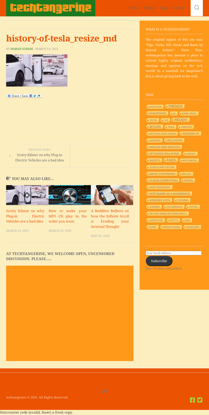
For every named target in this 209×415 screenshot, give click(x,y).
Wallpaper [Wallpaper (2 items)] (174, 140)
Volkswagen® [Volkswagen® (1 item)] (174, 207)
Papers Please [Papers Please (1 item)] (171, 227)
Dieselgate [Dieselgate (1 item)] (193, 227)
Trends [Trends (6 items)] (175, 106)
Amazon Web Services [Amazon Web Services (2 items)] (165, 147)
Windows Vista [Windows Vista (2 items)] (160, 200)
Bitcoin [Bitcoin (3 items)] (155, 126)
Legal (164, 8)
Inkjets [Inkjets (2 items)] (155, 160)
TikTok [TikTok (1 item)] (153, 120)
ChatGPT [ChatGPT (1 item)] (191, 154)
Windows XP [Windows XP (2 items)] (190, 133)
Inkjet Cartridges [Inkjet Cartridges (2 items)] (162, 173)
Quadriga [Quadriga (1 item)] (155, 140)
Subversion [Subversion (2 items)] (158, 113)
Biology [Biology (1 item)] (186, 174)
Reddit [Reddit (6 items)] (181, 120)
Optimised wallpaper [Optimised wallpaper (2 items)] (164, 153)
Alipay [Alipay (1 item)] (153, 227)
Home (134, 8)
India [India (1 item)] (187, 220)
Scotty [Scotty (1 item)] (174, 220)
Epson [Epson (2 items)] (188, 180)
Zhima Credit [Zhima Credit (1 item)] (189, 113)
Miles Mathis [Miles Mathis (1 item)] (189, 160)
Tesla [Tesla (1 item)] (171, 127)
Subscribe (159, 261)
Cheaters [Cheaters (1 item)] (186, 127)
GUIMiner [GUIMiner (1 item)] (155, 207)
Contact (180, 8)
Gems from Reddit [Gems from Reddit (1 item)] (160, 187)
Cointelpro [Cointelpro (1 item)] (156, 220)
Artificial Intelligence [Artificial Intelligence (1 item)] (163, 134)
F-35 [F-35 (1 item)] (166, 120)
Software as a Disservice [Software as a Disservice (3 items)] (170, 193)
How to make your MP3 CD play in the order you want (68, 216)
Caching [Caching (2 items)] (182, 200)
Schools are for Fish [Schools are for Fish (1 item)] (162, 167)
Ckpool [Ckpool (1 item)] (193, 207)
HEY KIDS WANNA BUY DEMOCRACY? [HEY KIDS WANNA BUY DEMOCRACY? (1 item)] (168, 214)
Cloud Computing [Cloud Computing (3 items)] (163, 180)
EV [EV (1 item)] (174, 113)
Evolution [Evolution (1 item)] (155, 107)
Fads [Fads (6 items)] (171, 160)
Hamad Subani (21, 48)
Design (149, 8)
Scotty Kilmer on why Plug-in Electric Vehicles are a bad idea (25, 216)
